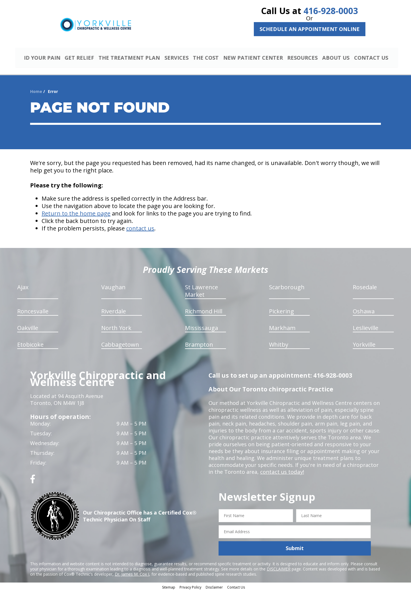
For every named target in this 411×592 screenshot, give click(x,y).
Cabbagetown (120, 345)
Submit (295, 549)
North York (116, 329)
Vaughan (113, 288)
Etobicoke (30, 345)
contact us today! (281, 472)
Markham (282, 329)
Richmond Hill (203, 312)
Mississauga (201, 329)
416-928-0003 (330, 11)
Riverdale (113, 312)
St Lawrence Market (201, 291)
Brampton (199, 345)
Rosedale (365, 288)
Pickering (281, 312)
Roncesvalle (32, 312)
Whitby (278, 345)
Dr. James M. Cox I (132, 574)
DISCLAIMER (279, 569)
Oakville (27, 329)
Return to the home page (76, 214)
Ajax (22, 288)
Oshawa (364, 312)
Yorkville (364, 345)
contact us (140, 229)
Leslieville (365, 329)
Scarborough (287, 288)
